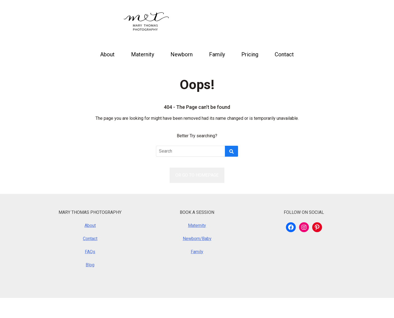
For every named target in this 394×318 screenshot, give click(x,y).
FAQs (90, 251)
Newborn (181, 54)
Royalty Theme (144, 307)
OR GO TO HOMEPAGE (197, 175)
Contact (284, 54)
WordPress (76, 307)
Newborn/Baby (197, 238)
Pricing (249, 54)
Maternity (142, 54)
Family (217, 54)
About (107, 54)
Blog (90, 264)
